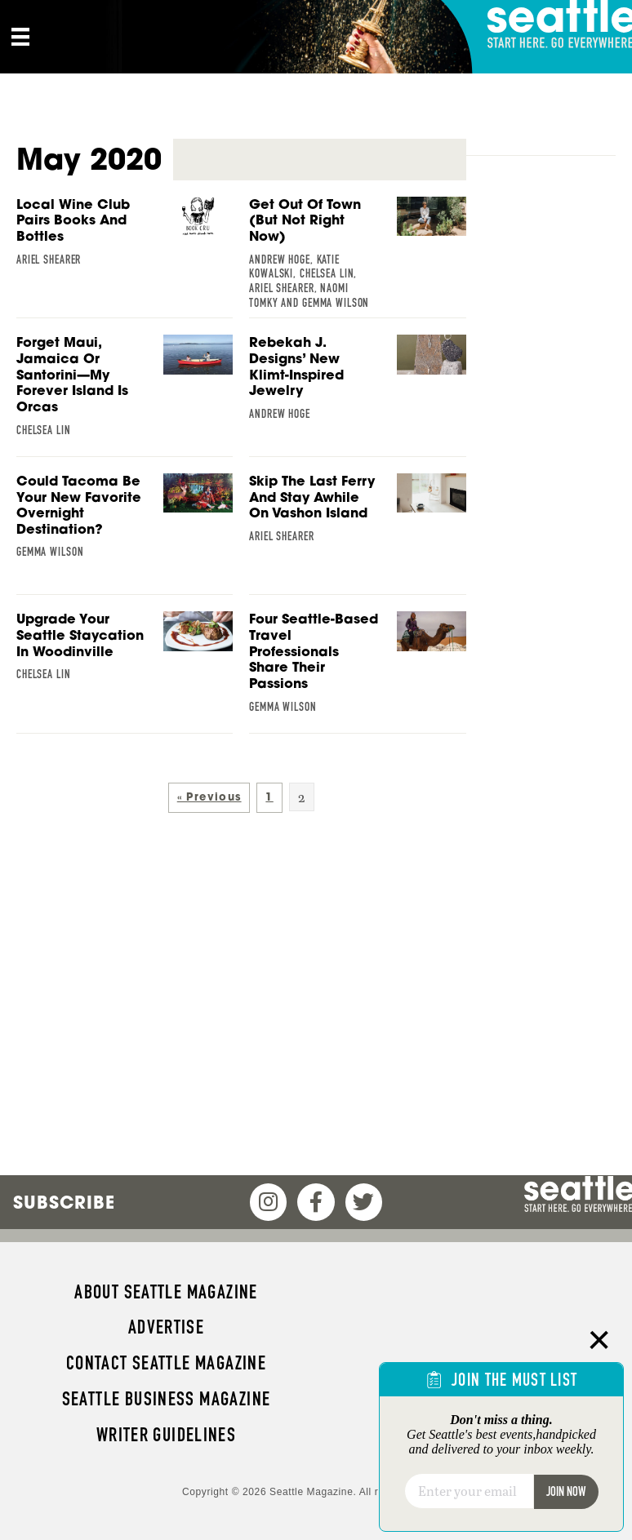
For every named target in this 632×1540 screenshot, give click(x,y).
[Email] (469, 1491)
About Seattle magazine (165, 1291)
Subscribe (64, 1202)
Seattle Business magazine (166, 1398)
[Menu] (20, 36)
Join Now (565, 1491)
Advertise (166, 1327)
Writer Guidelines (166, 1434)
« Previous (209, 797)
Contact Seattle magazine (166, 1362)
